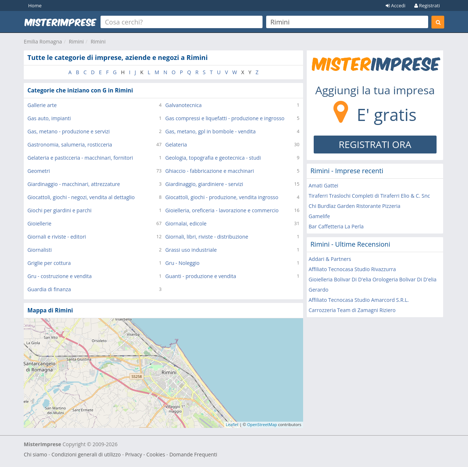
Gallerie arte (42, 105)
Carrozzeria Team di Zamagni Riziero (352, 310)
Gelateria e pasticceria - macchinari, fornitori (80, 157)
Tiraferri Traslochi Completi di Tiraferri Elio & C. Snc (369, 195)
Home (35, 5)
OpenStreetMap (262, 424)
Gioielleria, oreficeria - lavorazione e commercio (222, 210)
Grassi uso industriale (191, 249)
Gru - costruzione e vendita (59, 276)
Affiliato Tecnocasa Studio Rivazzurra (352, 269)
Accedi (395, 5)
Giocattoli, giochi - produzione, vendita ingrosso (221, 197)
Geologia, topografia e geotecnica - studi (213, 157)
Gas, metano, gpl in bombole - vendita (210, 131)
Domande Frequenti (193, 454)
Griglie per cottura (49, 262)
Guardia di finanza (49, 289)
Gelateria (176, 144)
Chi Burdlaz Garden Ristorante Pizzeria (354, 205)
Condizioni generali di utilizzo (86, 454)
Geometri (38, 170)
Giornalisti (39, 249)
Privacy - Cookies (145, 454)
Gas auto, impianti (49, 118)
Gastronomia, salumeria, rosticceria (69, 144)
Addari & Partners (330, 258)
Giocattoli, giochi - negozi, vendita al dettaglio (81, 197)
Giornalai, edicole (186, 223)
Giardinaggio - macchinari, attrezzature (73, 184)
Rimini (76, 41)
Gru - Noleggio (182, 262)
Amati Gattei (323, 185)
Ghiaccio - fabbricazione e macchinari (209, 170)
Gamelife (319, 216)
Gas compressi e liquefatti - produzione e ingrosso (224, 118)
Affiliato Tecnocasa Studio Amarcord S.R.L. (359, 299)
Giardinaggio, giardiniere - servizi (204, 184)
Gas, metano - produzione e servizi (68, 131)
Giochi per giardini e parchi (59, 210)
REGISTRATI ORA (375, 144)
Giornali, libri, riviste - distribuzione (206, 236)
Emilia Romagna (43, 41)
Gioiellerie (39, 223)
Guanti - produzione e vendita (200, 276)
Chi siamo (35, 454)
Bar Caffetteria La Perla (336, 226)
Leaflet (232, 424)
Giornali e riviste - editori (56, 236)
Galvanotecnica (183, 105)
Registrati (427, 5)
